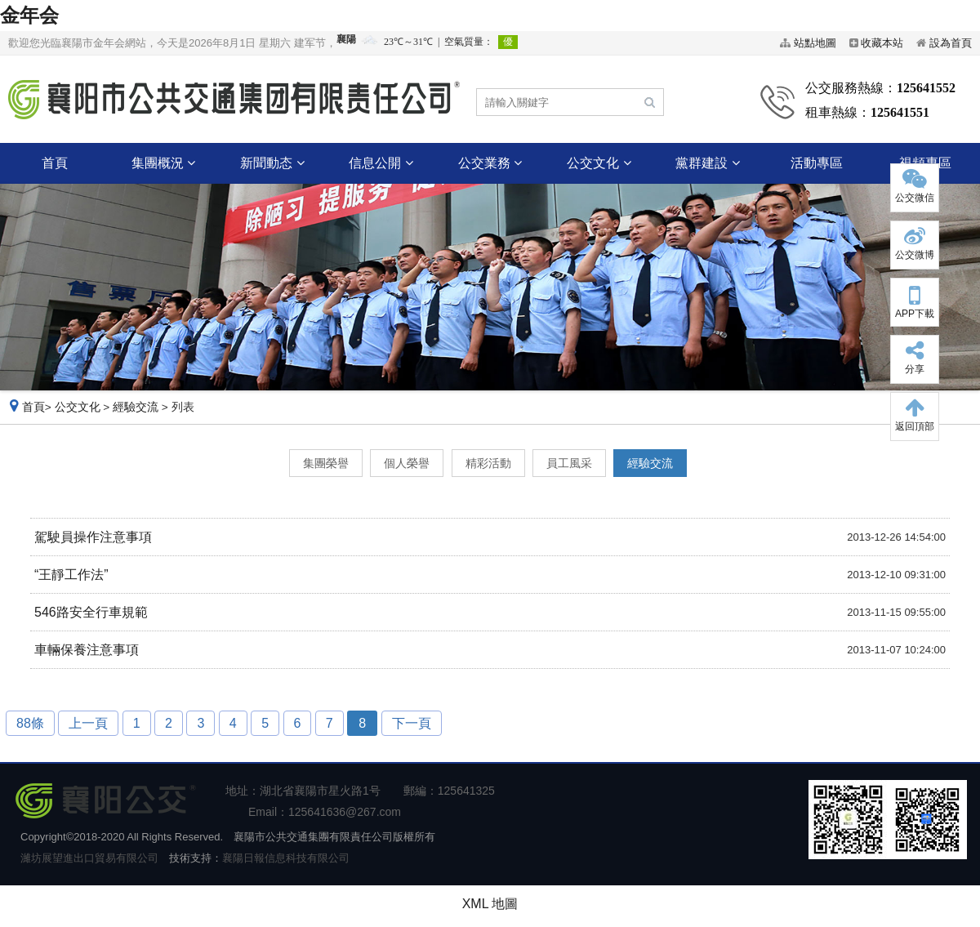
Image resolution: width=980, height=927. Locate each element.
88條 (30, 723)
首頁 (55, 163)
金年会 (29, 15)
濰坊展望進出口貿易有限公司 (89, 858)
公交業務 (490, 163)
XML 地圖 (490, 904)
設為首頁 (950, 43)
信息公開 (380, 163)
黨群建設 (707, 163)
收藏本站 (882, 43)
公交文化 (598, 163)
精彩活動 (488, 463)
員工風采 (569, 463)
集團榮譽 (326, 463)
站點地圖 (815, 43)
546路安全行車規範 (91, 612)
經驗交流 (135, 407)
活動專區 (817, 163)
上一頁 (88, 723)
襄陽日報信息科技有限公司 (286, 858)
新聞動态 (272, 163)
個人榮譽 (407, 463)
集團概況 (163, 163)
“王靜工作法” (71, 575)
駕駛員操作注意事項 (93, 537)
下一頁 (411, 723)
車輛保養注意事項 (86, 650)
